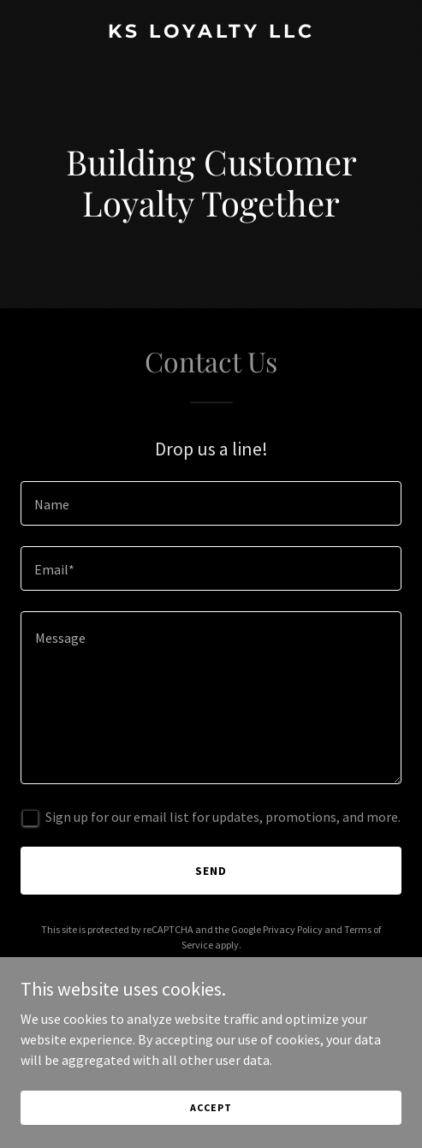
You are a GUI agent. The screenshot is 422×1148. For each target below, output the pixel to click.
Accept (210, 1107)
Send (211, 870)
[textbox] (211, 503)
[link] (211, 32)
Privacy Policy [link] (293, 929)
